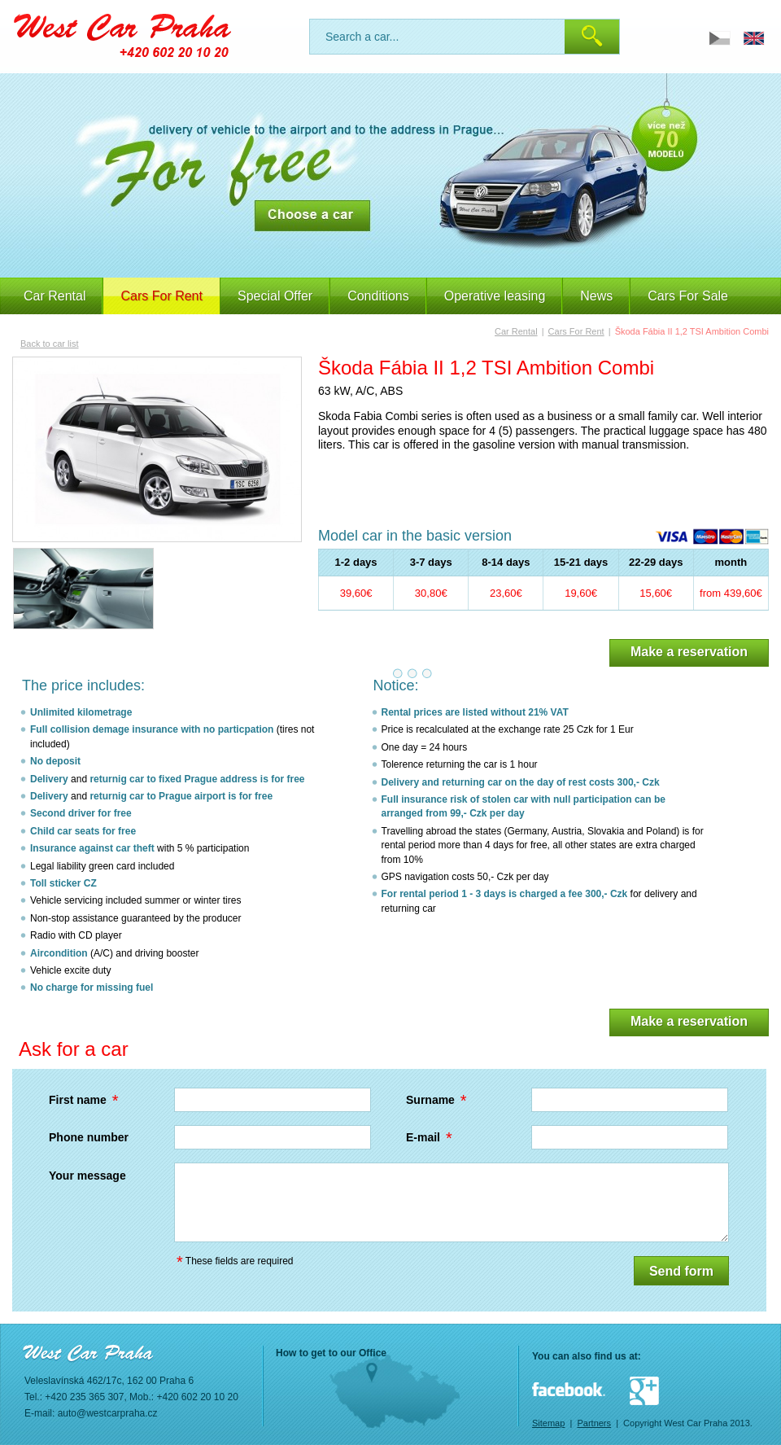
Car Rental (54, 296)
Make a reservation (689, 652)
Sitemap (548, 1423)
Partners (594, 1423)
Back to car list (49, 343)
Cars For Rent (576, 331)
